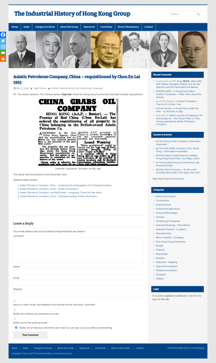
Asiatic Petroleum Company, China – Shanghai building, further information (58, 196)
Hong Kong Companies (168, 221)
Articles (55, 88)
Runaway (200, 348)
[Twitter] (3, 41)
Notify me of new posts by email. (30, 323)
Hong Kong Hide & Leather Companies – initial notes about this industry (179, 94)
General (160, 217)
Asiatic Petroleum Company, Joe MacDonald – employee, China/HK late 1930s (61, 192)
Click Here (193, 295)
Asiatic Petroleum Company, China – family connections (49, 189)
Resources (89, 27)
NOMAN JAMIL (164, 91)
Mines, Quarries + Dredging (169, 237)
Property (160, 249)
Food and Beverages (166, 212)
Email (16, 278)
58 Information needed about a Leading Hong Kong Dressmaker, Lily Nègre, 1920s (178, 157)
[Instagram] (3, 47)
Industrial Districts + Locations (171, 229)
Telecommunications (167, 266)
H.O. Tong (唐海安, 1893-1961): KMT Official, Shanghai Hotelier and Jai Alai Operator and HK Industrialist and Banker (179, 84)
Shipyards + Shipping (166, 262)
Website (17, 289)
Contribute (106, 27)
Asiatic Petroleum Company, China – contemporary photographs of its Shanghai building (65, 185)
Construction (162, 200)
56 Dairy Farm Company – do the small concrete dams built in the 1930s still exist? (178, 171)
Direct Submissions (128, 27)
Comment (19, 236)
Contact (148, 27)
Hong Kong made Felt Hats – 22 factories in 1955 (177, 110)
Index (26, 27)
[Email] (3, 53)
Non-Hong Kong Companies (89, 88)
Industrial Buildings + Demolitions (173, 225)
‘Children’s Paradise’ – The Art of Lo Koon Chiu (177, 103)
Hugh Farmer (39, 88)
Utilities (159, 278)
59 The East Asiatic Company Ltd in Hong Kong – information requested (177, 150)
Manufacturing (67, 88)
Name (17, 267)
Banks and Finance (166, 196)
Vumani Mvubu (164, 108)
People (159, 245)
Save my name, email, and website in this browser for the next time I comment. (54, 305)
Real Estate (162, 254)
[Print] (3, 59)
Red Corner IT (185, 348)
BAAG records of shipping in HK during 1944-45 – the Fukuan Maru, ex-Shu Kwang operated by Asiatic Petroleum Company (179, 120)
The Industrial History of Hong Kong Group (72, 13)
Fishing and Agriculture (168, 208)
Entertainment (163, 204)
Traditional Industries (166, 270)
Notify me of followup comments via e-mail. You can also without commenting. (63, 327)
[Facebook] (3, 35)
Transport (161, 274)
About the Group (69, 27)
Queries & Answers (162, 134)
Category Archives (45, 27)
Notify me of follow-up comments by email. (36, 314)
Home (14, 27)
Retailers (160, 258)
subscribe (85, 327)
